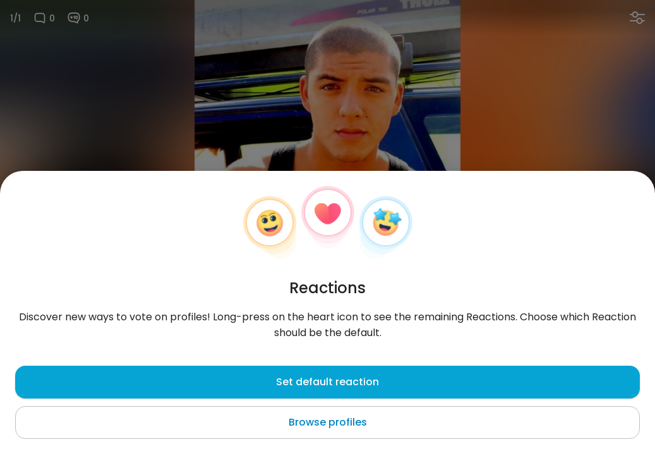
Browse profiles (328, 422)
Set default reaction (327, 382)
